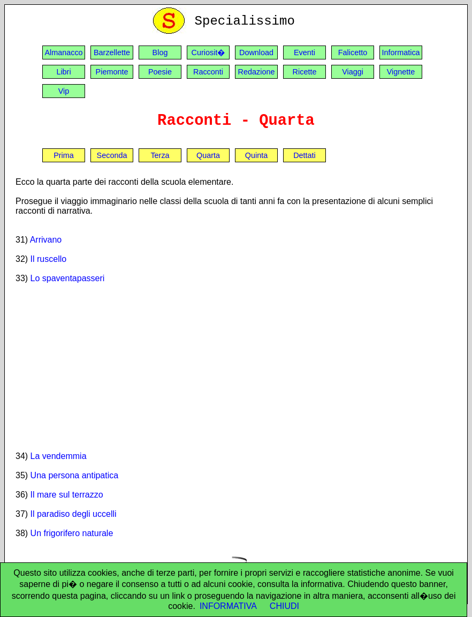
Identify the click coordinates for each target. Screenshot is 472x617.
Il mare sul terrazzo (67, 494)
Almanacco (63, 52)
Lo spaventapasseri (68, 278)
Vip (64, 91)
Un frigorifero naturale (72, 533)
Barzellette (112, 52)
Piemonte (112, 71)
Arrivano (46, 239)
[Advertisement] (236, 367)
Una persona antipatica (75, 475)
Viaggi (352, 71)
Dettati (304, 155)
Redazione (256, 71)
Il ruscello (49, 259)
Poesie (160, 71)
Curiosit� (208, 52)
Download (256, 52)
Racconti (208, 71)
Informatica (401, 52)
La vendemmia (59, 456)
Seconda (112, 155)
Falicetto (352, 52)
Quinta (256, 155)
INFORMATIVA (228, 606)
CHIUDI (284, 606)
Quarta (208, 155)
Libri (63, 71)
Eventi (304, 52)
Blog (160, 52)
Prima (64, 155)
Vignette (401, 71)
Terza (159, 155)
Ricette (305, 71)
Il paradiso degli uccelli (74, 513)
